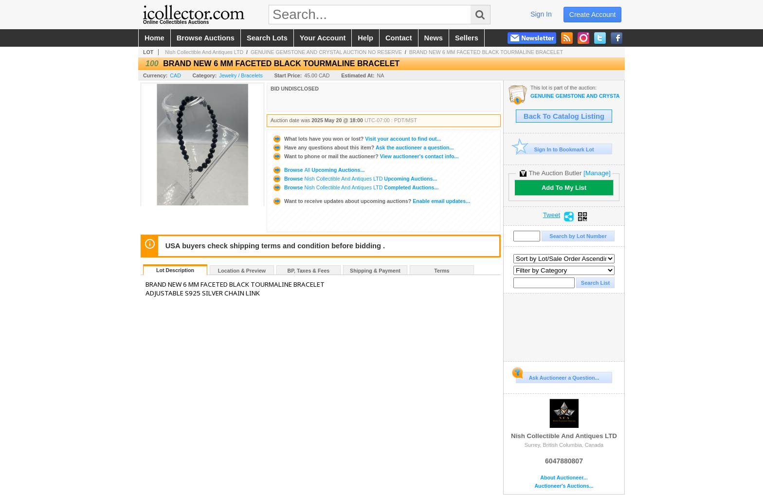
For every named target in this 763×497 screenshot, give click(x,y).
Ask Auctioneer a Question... (557, 376)
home (154, 38)
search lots (267, 38)
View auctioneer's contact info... (365, 156)
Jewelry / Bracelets (240, 75)
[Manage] (596, 173)
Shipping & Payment (375, 271)
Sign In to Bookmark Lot (555, 149)
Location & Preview (242, 271)
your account (322, 38)
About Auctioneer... (563, 477)
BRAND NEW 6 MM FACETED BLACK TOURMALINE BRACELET (486, 52)
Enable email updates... (371, 201)
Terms (441, 271)
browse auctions (206, 38)
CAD (175, 75)
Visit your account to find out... (356, 139)
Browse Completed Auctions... (355, 187)
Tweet (552, 215)
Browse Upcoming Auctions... (318, 170)
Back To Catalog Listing (564, 116)
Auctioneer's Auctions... (563, 486)
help (365, 38)
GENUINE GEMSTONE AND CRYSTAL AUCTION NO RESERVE (326, 52)
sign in (541, 14)
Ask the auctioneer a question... (363, 147)
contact (398, 38)
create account (592, 14)
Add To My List (564, 187)
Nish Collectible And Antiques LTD (204, 52)
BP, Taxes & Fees (309, 271)
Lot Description (175, 270)
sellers (466, 38)
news (433, 38)
